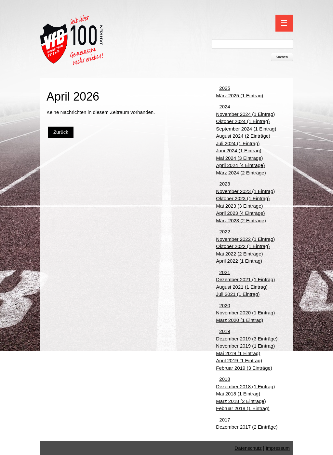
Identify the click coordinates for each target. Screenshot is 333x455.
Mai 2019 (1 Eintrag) (238, 353)
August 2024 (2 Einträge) (243, 136)
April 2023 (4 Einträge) (240, 213)
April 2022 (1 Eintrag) (239, 261)
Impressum (278, 448)
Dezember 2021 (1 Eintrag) (245, 279)
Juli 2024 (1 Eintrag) (238, 143)
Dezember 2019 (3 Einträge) (246, 338)
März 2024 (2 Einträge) (241, 172)
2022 (224, 231)
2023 (224, 183)
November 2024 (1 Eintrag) (245, 114)
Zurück (60, 132)
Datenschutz (247, 448)
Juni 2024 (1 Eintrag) (238, 150)
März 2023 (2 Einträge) (241, 220)
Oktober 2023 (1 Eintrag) (243, 198)
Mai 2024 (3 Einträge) (239, 158)
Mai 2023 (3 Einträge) (239, 206)
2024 (224, 106)
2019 (224, 331)
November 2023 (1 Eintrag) (245, 191)
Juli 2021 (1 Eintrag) (238, 294)
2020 (224, 305)
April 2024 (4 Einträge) (240, 165)
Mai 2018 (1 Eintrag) (238, 393)
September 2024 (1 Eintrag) (246, 128)
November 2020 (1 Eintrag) (245, 312)
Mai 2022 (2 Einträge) (239, 253)
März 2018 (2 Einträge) (241, 401)
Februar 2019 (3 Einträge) (244, 368)
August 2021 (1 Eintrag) (241, 287)
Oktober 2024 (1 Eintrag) (243, 121)
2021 (224, 272)
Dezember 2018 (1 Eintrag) (245, 386)
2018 (224, 379)
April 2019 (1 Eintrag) (239, 360)
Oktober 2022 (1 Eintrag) (243, 246)
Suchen (282, 57)
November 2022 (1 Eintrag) (245, 239)
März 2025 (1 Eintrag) (239, 95)
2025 (224, 88)
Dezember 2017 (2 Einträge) (246, 427)
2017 (224, 419)
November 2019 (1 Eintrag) (245, 346)
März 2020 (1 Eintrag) (239, 320)
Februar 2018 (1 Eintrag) (242, 408)
